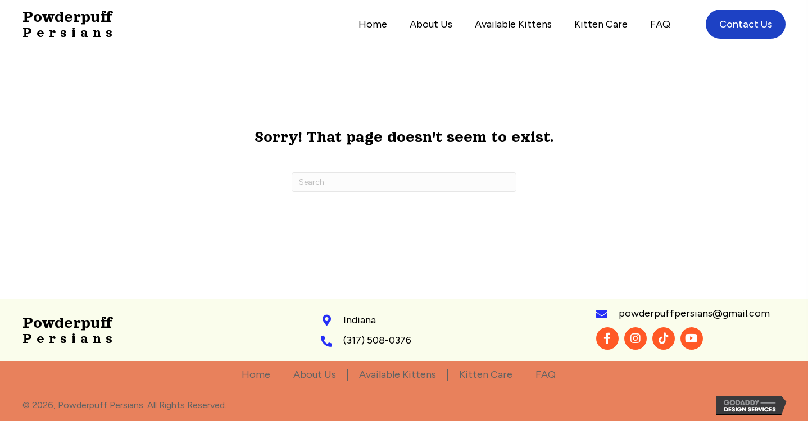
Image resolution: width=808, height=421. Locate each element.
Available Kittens (397, 375)
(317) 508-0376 (377, 340)
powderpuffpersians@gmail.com (694, 313)
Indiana (359, 320)
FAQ (545, 375)
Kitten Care (485, 375)
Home (256, 375)
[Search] (404, 182)
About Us (314, 375)
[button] (607, 338)
